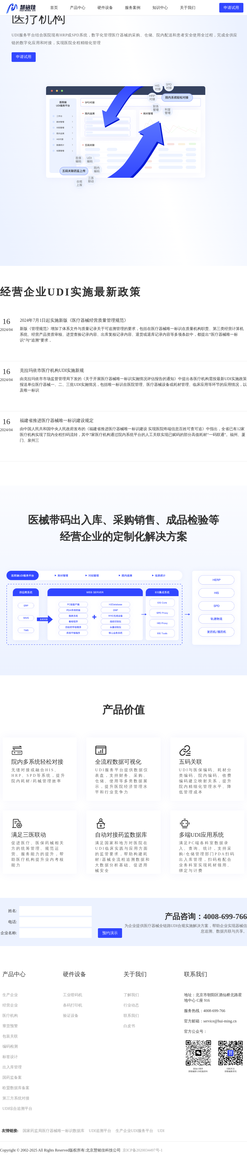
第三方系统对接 (15, 1098)
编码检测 (10, 1046)
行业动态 (131, 1005)
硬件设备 (105, 8)
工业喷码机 (72, 995)
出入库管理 (12, 1067)
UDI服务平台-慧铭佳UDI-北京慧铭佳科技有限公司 (21, 7)
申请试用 (231, 8)
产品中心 (77, 8)
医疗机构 (10, 1015)
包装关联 (10, 1036)
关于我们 (187, 8)
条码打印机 (72, 1005)
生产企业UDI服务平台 (134, 1131)
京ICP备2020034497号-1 (143, 1150)
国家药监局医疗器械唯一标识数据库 (53, 1131)
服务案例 (132, 8)
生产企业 (10, 995)
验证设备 (70, 1015)
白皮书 (129, 1026)
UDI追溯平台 (100, 1131)
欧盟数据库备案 (15, 1088)
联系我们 (131, 1015)
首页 (54, 8)
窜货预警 (10, 1026)
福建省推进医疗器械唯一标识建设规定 (57, 420)
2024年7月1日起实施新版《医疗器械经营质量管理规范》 (74, 320)
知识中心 (160, 8)
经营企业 (10, 1005)
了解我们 (131, 995)
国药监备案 (12, 1077)
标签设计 (10, 1057)
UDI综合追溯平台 (17, 1108)
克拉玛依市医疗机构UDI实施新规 (52, 370)
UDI (161, 1131)
